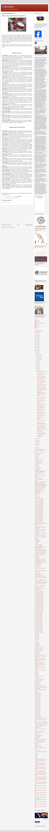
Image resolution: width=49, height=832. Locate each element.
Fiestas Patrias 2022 (38, 628)
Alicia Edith (38, 321)
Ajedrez (36, 457)
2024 (37, 335)
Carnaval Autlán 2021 (38, 515)
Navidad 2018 (37, 707)
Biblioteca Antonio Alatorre (39, 486)
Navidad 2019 (37, 708)
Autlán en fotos (37, 477)
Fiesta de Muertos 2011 (38, 595)
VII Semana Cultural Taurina (39, 770)
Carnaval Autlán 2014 (38, 505)
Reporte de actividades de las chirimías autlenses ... (41, 407)
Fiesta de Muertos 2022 (38, 607)
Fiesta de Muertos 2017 (38, 603)
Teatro (36, 753)
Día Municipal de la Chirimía (39, 560)
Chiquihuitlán (37, 540)
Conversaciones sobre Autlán (39, 553)
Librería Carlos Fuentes (38, 679)
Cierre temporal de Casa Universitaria (40, 436)
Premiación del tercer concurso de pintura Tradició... (41, 393)
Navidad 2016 (37, 704)
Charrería (36, 539)
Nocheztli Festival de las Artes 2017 (40, 724)
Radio (36, 743)
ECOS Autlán (37, 564)
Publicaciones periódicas (38, 742)
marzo (38, 368)
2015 (37, 349)
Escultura (36, 571)
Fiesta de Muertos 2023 (38, 609)
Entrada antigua (28, 224)
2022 (37, 338)
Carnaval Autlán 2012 (38, 502)
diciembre (38, 354)
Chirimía (36, 541)
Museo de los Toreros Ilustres (39, 686)
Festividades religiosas (38, 588)
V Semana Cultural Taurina (39, 763)
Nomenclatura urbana (38, 726)
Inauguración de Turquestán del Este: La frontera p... (41, 378)
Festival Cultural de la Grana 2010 (40, 581)
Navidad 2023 (37, 712)
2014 (37, 350)
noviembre (38, 356)
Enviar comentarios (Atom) (10, 227)
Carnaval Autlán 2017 (38, 509)
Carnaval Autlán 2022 (38, 516)
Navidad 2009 (37, 694)
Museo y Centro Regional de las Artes (40, 689)
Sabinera (37, 326)
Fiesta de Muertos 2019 (38, 606)
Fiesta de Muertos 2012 (38, 596)
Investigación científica (38, 663)
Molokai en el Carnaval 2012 (41, 385)
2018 (37, 344)
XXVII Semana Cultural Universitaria (40, 799)
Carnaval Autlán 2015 (38, 506)
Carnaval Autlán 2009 (38, 498)
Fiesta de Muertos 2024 (38, 610)
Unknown (37, 327)
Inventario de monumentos (39, 662)
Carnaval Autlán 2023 (38, 517)
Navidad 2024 (37, 714)
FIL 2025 (36, 642)
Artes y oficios (37, 468)
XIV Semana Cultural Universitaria (40, 774)
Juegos (36, 672)
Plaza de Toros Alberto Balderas (40, 739)
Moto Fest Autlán (37, 684)
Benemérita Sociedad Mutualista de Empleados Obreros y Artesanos (40, 485)
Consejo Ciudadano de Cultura (39, 549)
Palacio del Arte (37, 732)
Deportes (36, 557)
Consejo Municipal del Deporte (39, 550)
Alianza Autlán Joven (38, 459)
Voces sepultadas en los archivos (40, 773)
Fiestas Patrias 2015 (38, 621)
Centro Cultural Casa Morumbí (39, 535)
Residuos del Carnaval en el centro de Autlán (41, 374)
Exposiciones (37, 574)
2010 (37, 441)
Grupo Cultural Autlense (38, 647)
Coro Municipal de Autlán (39, 554)
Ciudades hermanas (38, 544)
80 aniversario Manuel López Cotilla (40, 450)
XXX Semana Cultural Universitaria (40, 804)
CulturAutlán (8, 7)
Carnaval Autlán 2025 (38, 520)
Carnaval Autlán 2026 (38, 522)
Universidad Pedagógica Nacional (40, 759)
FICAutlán (36, 589)
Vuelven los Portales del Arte (41, 425)
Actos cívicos (37, 454)
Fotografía (36, 643)
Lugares (36, 683)
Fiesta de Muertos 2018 (38, 605)
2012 (37, 353)
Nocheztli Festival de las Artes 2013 (40, 718)
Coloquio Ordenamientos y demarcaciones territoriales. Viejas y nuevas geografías (40, 547)
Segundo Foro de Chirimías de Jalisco (40, 747)
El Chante (36, 566)
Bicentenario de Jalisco (38, 489)
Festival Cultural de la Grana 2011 (40, 582)
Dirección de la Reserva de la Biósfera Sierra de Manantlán (41, 562)
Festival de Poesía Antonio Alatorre (40, 583)
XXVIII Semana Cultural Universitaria (41, 801)
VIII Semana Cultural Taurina (39, 771)
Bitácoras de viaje (37, 493)
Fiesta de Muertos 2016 (38, 602)
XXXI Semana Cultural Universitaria (40, 806)
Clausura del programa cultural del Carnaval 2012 (41, 382)
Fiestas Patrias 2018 (38, 625)
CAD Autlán (37, 497)
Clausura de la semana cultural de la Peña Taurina (41, 404)
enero (38, 438)
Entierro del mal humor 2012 (41, 400)
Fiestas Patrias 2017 (38, 624)
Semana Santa (37, 750)
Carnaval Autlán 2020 (38, 513)
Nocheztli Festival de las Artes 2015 (40, 722)
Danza (36, 556)
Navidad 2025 (37, 715)
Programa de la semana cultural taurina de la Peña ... (41, 413)
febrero (38, 370)
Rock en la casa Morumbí (41, 380)
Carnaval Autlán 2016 (38, 508)
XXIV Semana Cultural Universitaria (40, 790)
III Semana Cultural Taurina (39, 658)
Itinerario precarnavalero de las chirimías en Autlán (41, 434)
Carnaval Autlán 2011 (38, 501)
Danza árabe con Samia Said (41, 397)
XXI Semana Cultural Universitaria (40, 783)
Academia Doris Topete (38, 452)
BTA (35, 495)
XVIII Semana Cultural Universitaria (40, 779)
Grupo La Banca (37, 649)
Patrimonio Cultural (38, 735)
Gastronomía (37, 645)
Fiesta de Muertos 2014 (38, 599)
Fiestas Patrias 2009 (38, 613)
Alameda (36, 458)
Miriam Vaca (38, 324)
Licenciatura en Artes (38, 680)
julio (37, 362)
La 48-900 (36, 673)
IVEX (36, 668)
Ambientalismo (37, 461)
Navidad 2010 (37, 696)
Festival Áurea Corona (38, 579)
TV (35, 756)
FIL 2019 (36, 639)
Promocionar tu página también (39, 38)
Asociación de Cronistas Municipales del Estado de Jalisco (40, 471)
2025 (37, 333)
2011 (37, 440)
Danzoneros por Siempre (40, 398)
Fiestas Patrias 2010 (38, 614)
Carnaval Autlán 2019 (38, 512)
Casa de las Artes (37, 525)
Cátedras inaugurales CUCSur (39, 529)
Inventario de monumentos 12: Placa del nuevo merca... (41, 427)
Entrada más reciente (6, 224)
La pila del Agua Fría (40, 431)
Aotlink (36, 465)
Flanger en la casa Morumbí (41, 376)
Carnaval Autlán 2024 (38, 519)
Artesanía (36, 469)
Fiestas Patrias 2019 (38, 627)
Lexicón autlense (37, 676)
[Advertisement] (17, 214)
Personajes (36, 736)
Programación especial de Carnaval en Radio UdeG (41, 423)
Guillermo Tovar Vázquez (40, 323)
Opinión (36, 727)
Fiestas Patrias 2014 (38, 620)
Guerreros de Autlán (38, 650)
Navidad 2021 (37, 710)
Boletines (36, 494)
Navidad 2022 (37, 711)
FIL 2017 (36, 636)
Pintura (36, 738)
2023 (37, 336)
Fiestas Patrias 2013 (38, 618)
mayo (38, 365)
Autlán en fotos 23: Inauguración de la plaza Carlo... (42, 372)
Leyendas (36, 677)
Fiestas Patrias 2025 (38, 632)
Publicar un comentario (7, 202)
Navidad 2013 (37, 700)
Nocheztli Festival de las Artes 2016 (40, 723)
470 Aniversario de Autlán (39, 449)
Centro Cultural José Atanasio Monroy (41, 536)
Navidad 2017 (37, 705)
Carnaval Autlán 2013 (38, 504)
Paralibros (36, 734)
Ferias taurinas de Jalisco (40, 411)
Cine (35, 543)
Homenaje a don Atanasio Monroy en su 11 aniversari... (42, 388)
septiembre (38, 359)
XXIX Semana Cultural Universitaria (40, 792)
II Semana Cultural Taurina (39, 654)
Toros (36, 755)
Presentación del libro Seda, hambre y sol (41, 416)
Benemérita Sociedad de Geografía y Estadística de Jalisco (40, 482)
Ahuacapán (36, 455)
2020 (37, 341)
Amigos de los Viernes (38, 462)
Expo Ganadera (37, 573)
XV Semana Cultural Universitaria (40, 778)
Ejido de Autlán (37, 565)
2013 (37, 352)
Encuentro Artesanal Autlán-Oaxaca (40, 568)
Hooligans (36, 653)
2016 (37, 347)
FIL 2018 (36, 638)
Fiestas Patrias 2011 (38, 616)
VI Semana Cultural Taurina (39, 766)
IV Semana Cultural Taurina (39, 667)
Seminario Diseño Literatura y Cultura (41, 751)
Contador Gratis (37, 823)
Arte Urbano (37, 466)
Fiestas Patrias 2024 (38, 631)
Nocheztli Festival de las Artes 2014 (40, 719)
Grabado (36, 646)
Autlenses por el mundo (38, 479)
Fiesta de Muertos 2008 (38, 591)
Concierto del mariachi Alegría (41, 384)
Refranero (36, 745)
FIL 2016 (36, 635)
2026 (37, 332)
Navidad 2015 (37, 703)
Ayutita (36, 480)
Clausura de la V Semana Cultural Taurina (40, 409)
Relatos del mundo (38, 746)
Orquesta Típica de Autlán (39, 731)
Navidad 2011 (37, 697)
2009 (37, 443)
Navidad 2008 (37, 693)
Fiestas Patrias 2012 (38, 617)
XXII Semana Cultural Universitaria (40, 785)
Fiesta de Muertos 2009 (38, 592)
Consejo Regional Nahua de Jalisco (40, 552)
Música (36, 692)
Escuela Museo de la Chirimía (39, 570)
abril (37, 367)
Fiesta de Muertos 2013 (38, 598)
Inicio (18, 224)
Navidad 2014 (37, 701)
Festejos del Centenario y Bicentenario (41, 577)
